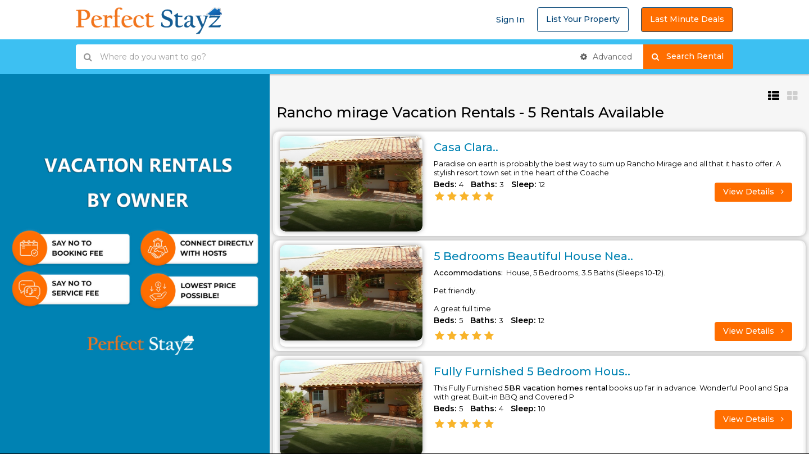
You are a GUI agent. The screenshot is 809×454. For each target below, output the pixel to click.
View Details (753, 192)
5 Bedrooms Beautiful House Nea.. (533, 256)
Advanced (606, 56)
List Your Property (583, 19)
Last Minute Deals (687, 19)
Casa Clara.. (466, 147)
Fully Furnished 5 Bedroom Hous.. (532, 371)
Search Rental (692, 56)
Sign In (510, 20)
